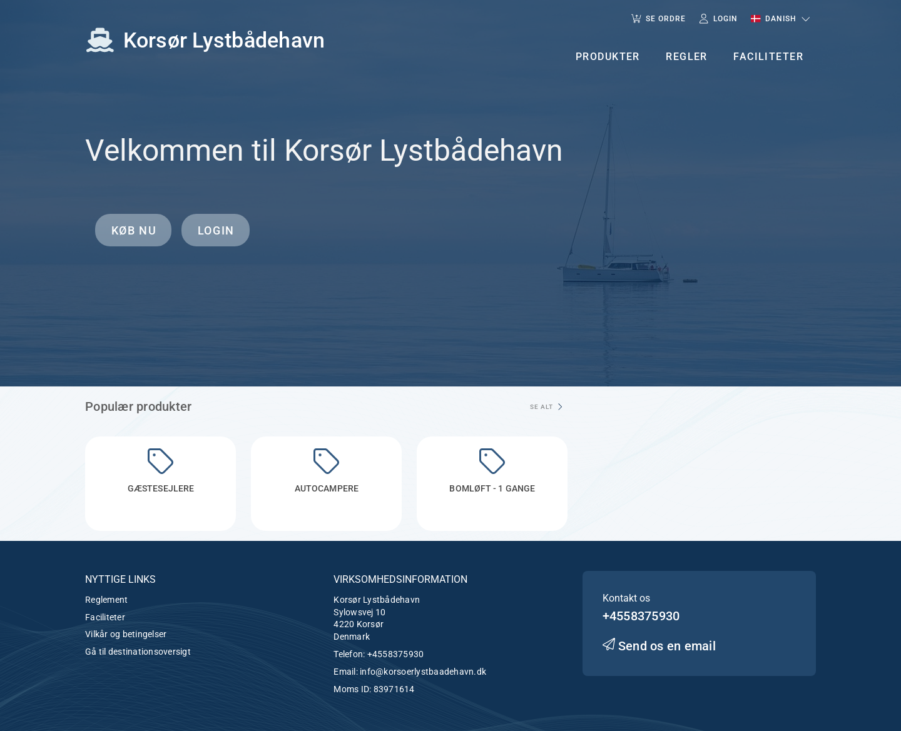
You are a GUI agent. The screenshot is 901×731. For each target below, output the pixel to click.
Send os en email (659, 645)
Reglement (106, 600)
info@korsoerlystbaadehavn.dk (423, 672)
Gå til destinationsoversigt (138, 652)
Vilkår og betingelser (125, 634)
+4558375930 (395, 654)
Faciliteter (105, 617)
